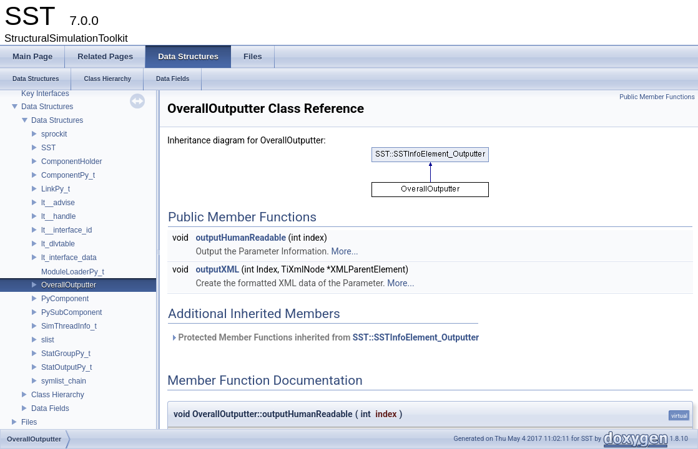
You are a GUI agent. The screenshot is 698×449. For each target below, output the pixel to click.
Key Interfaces (45, 93)
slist (47, 340)
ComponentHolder (71, 161)
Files (29, 422)
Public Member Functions (657, 97)
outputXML (217, 269)
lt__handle (58, 216)
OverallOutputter (68, 285)
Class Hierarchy (57, 394)
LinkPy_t (55, 189)
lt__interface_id (66, 230)
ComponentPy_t (68, 175)
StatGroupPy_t (66, 353)
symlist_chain (63, 381)
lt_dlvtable (58, 243)
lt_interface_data (69, 257)
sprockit (54, 134)
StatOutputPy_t (66, 367)
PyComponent (65, 298)
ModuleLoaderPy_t (72, 272)
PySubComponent (71, 312)
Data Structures (47, 106)
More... (344, 251)
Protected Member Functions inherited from (324, 337)
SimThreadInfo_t (69, 326)
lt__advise (58, 202)
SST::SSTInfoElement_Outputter (416, 337)
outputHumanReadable (240, 238)
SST (48, 147)
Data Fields (50, 408)
